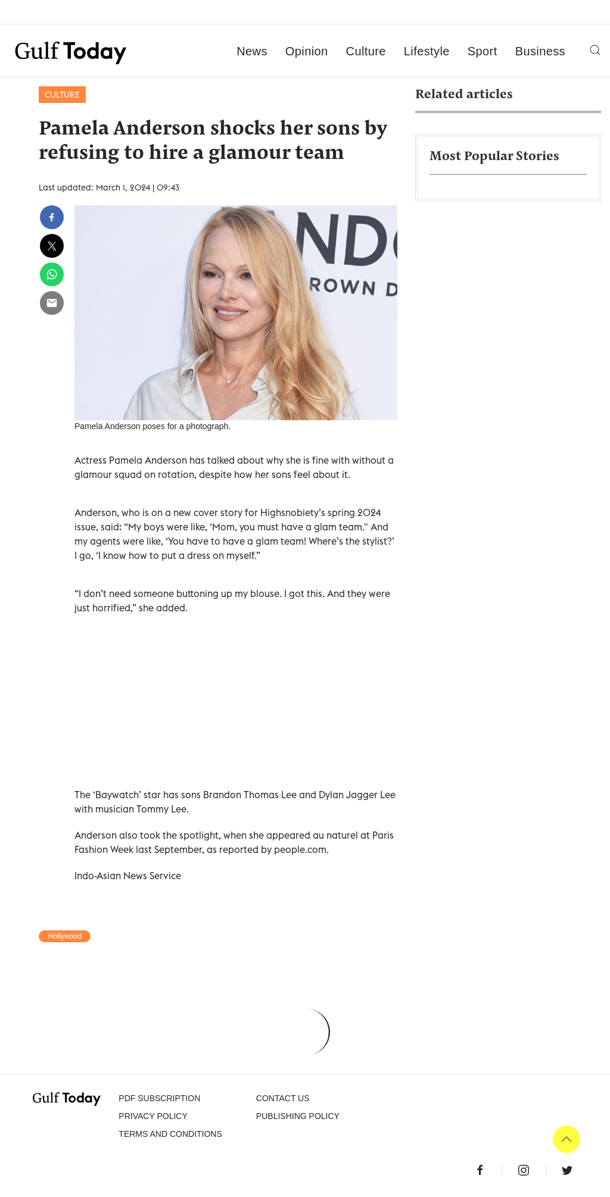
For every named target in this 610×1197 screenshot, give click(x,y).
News (251, 51)
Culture (366, 51)
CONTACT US (283, 1098)
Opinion (306, 51)
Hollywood (64, 936)
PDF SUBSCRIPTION (159, 1098)
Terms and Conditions (170, 1134)
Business (540, 51)
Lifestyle (427, 51)
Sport (482, 51)
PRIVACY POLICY (153, 1116)
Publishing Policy (298, 1116)
